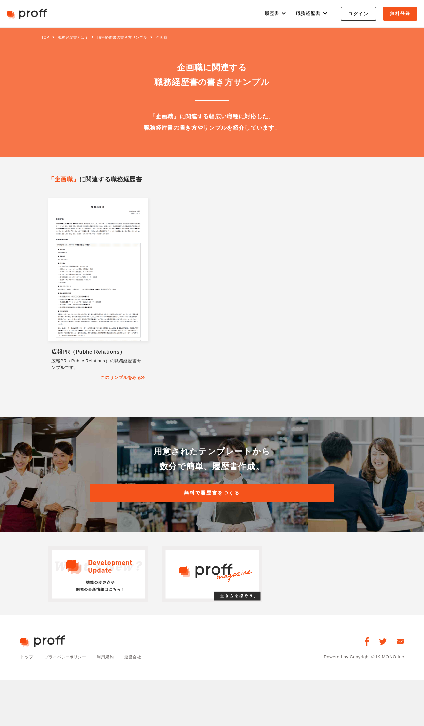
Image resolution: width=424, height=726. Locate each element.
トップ (27, 658)
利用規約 (109, 658)
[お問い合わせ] (400, 643)
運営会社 (138, 658)
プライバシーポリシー (67, 658)
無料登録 (400, 13)
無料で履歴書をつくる (212, 494)
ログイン (358, 13)
